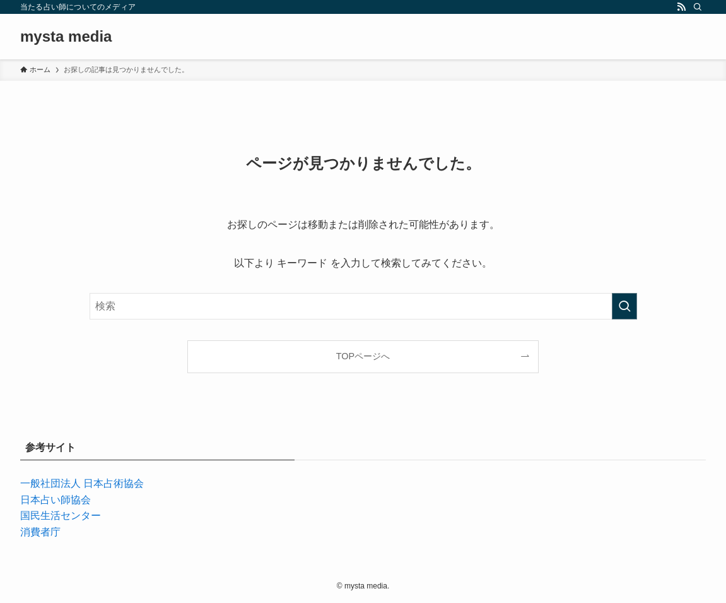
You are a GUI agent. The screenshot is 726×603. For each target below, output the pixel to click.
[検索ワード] (363, 306)
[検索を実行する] (624, 306)
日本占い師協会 (55, 499)
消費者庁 (40, 532)
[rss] (681, 7)
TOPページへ (363, 356)
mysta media (66, 36)
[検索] (697, 7)
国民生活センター (60, 515)
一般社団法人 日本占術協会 (82, 483)
